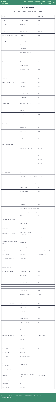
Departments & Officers (40, 3)
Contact (50, 3)
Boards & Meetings (47, 1)
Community (38, 1)
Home (25, 1)
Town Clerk (30, 1)
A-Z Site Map (10, 395)
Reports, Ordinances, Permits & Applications (35, 395)
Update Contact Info (7, 397)
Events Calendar (19, 395)
